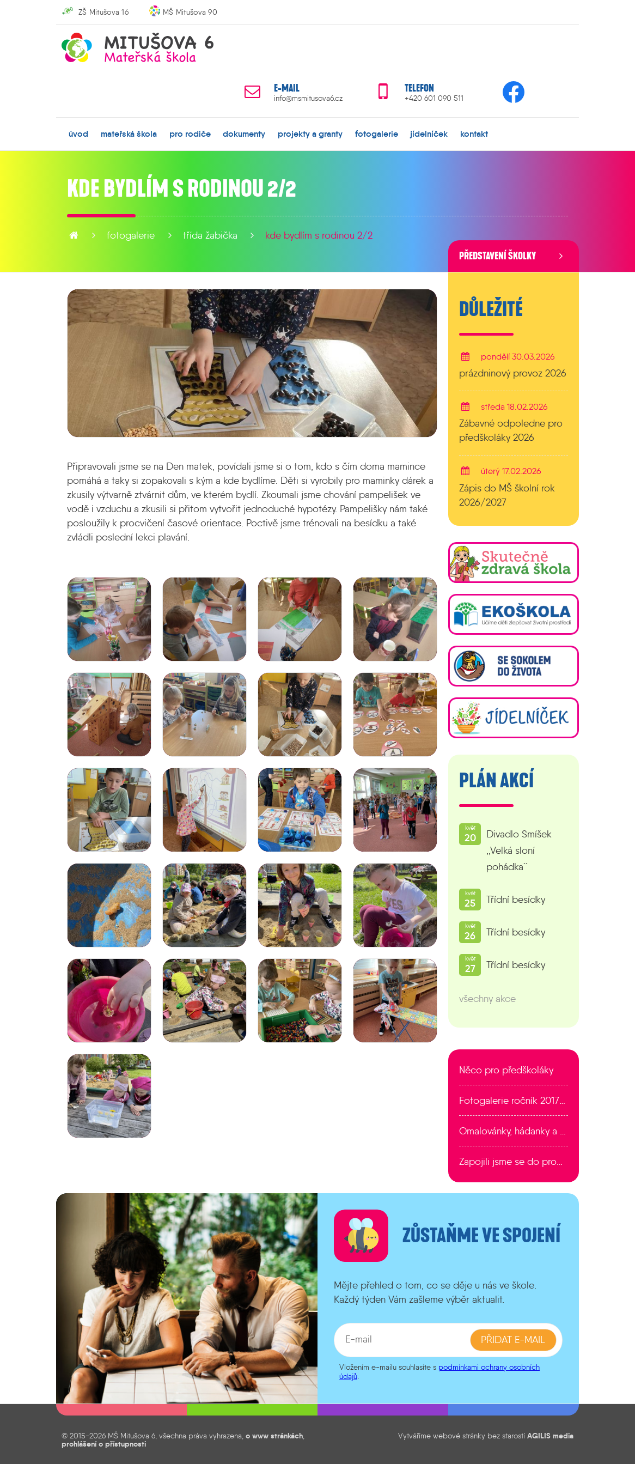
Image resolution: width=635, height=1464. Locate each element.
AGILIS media (550, 1436)
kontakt (474, 133)
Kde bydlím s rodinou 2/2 (319, 235)
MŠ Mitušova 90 (190, 12)
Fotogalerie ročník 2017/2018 (513, 1101)
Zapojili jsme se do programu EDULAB (513, 1162)
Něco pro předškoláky (506, 1070)
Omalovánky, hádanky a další (513, 1131)
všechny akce (487, 999)
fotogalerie (376, 133)
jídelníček (429, 133)
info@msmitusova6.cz (308, 98)
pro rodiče (190, 133)
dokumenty (244, 133)
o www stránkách (274, 1436)
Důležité (491, 309)
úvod (78, 133)
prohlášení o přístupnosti (104, 1444)
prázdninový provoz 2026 (512, 373)
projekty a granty (310, 133)
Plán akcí (496, 780)
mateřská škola (129, 133)
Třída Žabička (210, 235)
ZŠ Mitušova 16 (103, 12)
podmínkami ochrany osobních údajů (439, 1371)
